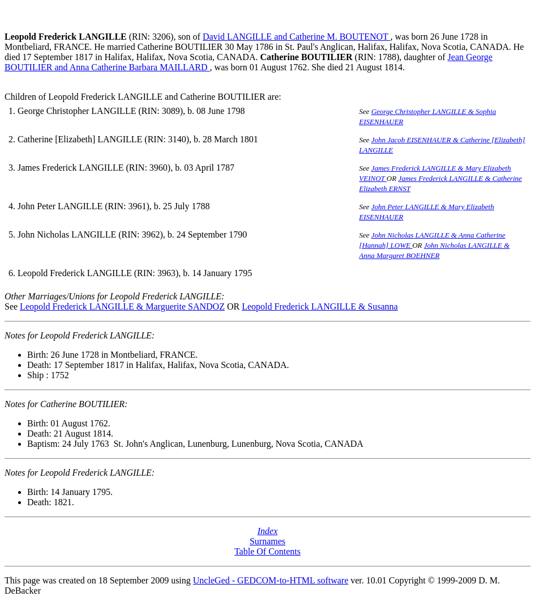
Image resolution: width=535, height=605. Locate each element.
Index (268, 531)
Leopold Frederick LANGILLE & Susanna (319, 306)
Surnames (267, 541)
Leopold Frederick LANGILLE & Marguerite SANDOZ (122, 306)
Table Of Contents (267, 551)
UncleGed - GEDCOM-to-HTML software (270, 580)
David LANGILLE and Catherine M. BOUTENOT (297, 36)
